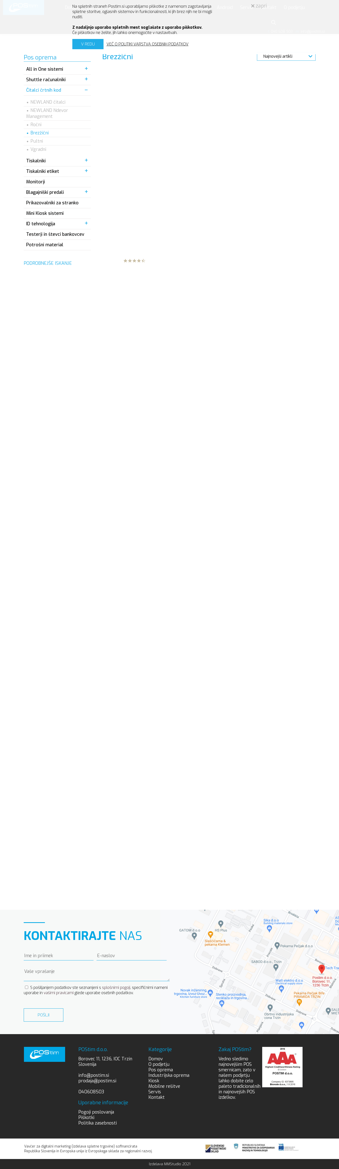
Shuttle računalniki (46, 80)
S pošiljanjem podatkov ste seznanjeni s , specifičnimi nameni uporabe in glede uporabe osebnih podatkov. (96, 990)
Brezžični (39, 133)
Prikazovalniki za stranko (52, 203)
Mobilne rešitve (164, 1086)
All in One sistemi (44, 69)
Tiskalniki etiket (42, 171)
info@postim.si (93, 1075)
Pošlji (43, 1015)
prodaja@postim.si (97, 1081)
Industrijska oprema (168, 1075)
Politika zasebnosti (97, 1123)
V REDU (88, 44)
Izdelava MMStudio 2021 (169, 1164)
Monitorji (35, 182)
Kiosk (153, 1081)
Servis (154, 1092)
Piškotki (86, 1118)
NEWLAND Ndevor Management (47, 113)
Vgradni (38, 149)
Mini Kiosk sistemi (45, 213)
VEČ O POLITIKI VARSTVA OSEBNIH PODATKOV (148, 44)
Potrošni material (44, 245)
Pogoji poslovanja (96, 1112)
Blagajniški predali (45, 192)
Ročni (35, 125)
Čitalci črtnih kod (43, 90)
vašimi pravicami (59, 992)
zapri (259, 5)
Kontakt (156, 1097)
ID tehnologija (40, 224)
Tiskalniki (36, 161)
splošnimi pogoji (116, 987)
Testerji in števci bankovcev (55, 234)
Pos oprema (160, 1070)
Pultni (36, 141)
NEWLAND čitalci (47, 102)
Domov (155, 1059)
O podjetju (158, 1064)
